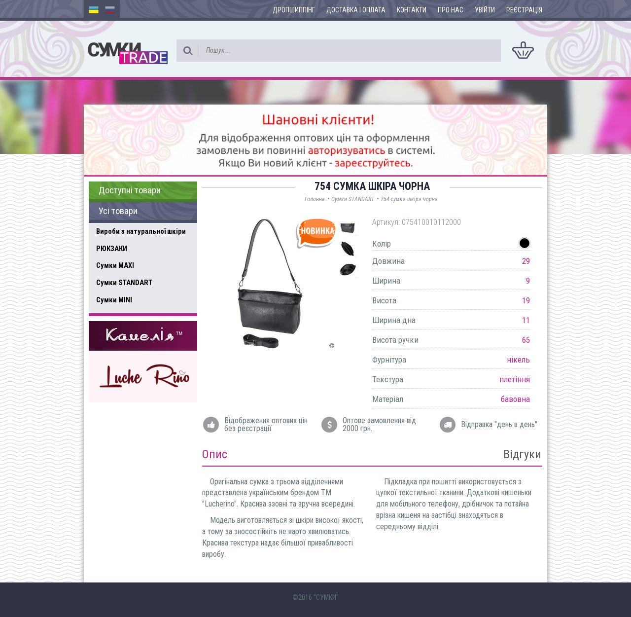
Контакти (411, 10)
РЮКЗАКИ (111, 248)
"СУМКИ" (326, 597)
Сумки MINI (114, 299)
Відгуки (522, 454)
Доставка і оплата (356, 10)
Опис (214, 454)
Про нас (450, 10)
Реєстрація (524, 10)
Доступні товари (130, 190)
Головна (315, 199)
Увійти (485, 10)
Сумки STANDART (124, 282)
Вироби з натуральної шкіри (141, 231)
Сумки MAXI (115, 265)
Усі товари (118, 211)
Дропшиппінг (294, 10)
